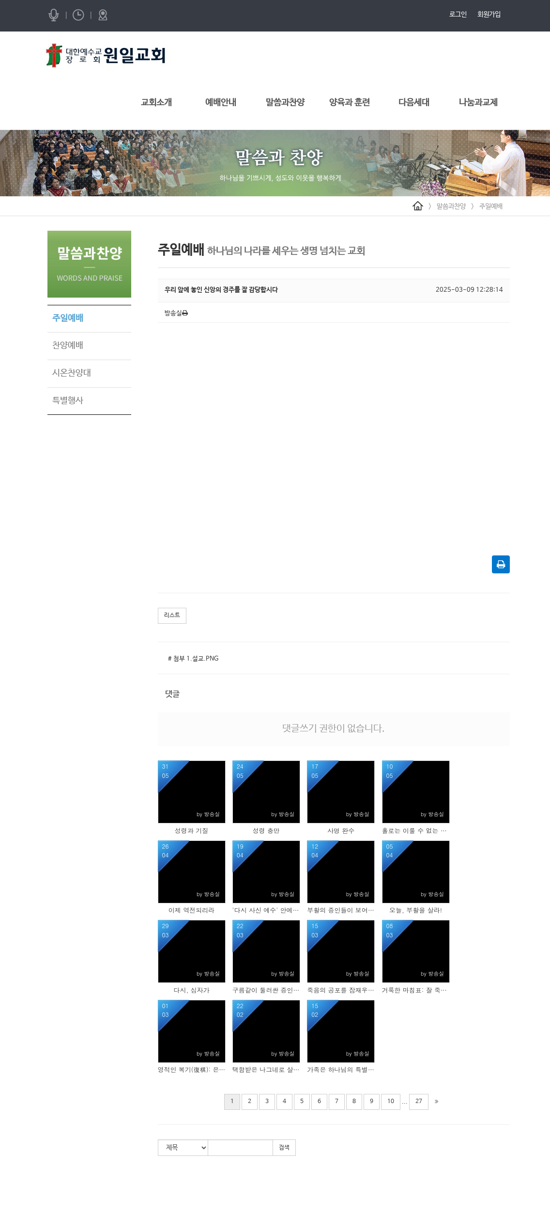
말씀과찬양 (285, 103)
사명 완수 (340, 830)
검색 (284, 1147)
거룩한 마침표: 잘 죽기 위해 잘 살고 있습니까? (416, 990)
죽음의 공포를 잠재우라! (341, 990)
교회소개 (156, 103)
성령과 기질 (191, 830)
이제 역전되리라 (191, 910)
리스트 (172, 615)
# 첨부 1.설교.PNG (193, 659)
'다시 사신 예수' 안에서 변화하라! (266, 910)
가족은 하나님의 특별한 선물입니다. (341, 1069)
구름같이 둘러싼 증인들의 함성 (266, 990)
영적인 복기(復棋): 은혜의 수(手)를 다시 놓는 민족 (192, 1069)
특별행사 (67, 401)
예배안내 (220, 103)
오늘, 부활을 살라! (415, 910)
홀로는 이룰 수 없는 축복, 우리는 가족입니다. (416, 830)
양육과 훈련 (349, 103)
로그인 (458, 14)
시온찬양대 (71, 373)
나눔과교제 (478, 103)
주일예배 (491, 206)
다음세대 (413, 103)
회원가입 (489, 14)
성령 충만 (266, 830)
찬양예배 (67, 345)
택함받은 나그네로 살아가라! (266, 1069)
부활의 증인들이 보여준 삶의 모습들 (341, 910)
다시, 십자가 (191, 990)
